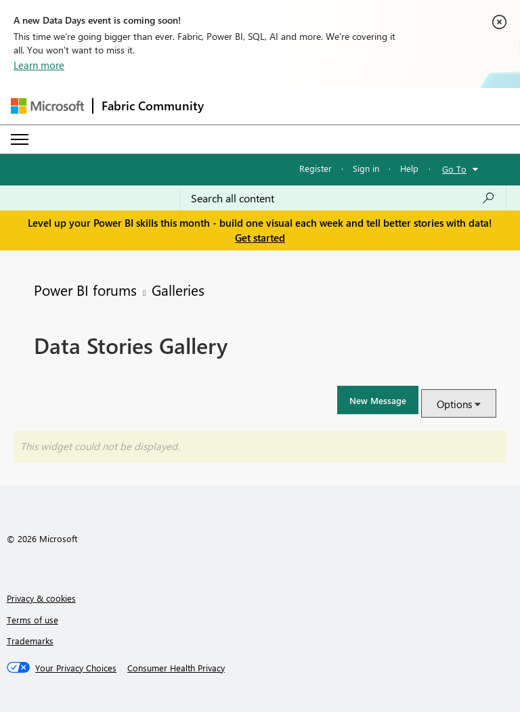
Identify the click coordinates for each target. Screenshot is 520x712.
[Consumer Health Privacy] (176, 668)
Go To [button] (454, 169)
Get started (260, 237)
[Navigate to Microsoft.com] (47, 106)
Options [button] (454, 404)
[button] (377, 400)
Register (315, 168)
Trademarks (30, 640)
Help (409, 168)
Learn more (39, 65)
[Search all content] (342, 198)
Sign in (366, 168)
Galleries (178, 289)
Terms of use (32, 619)
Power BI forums (85, 289)
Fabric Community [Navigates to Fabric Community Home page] (153, 105)
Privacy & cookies (41, 598)
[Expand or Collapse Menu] (19, 139)
